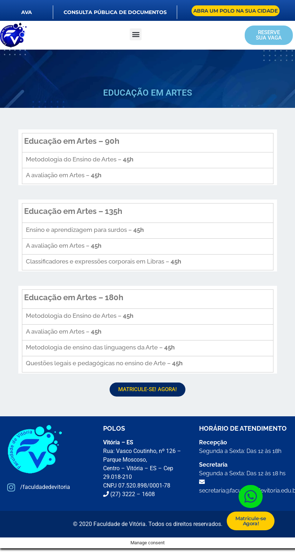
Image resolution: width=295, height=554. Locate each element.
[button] (136, 34)
